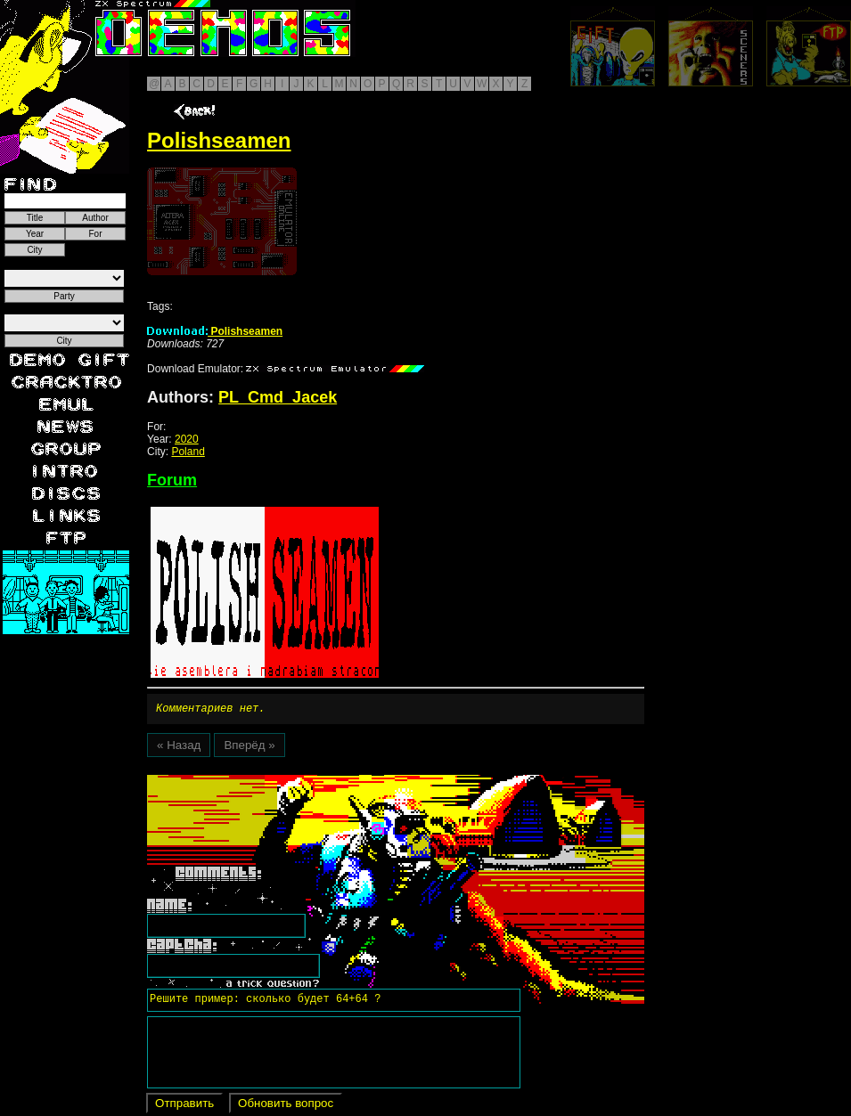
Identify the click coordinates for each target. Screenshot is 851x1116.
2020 (187, 439)
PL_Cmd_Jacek (277, 397)
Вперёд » (249, 747)
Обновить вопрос (285, 1105)
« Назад (178, 747)
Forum (172, 480)
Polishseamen (214, 331)
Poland (187, 451)
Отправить (184, 1105)
